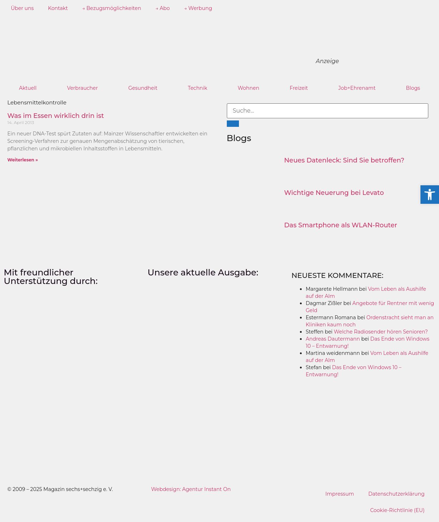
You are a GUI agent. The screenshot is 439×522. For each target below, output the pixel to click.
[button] (429, 194)
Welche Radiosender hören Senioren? (381, 332)
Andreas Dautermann (333, 339)
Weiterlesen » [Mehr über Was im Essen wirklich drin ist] (22, 159)
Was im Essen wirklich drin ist (55, 116)
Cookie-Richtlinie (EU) (397, 510)
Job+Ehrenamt (357, 88)
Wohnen (248, 88)
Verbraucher (82, 88)
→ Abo (162, 8)
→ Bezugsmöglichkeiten (111, 8)
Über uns (22, 8)
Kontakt (58, 8)
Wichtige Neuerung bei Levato (334, 193)
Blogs (413, 88)
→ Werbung (198, 8)
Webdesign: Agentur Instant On (191, 489)
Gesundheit (143, 88)
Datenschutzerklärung (396, 494)
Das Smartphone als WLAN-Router (340, 225)
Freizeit (299, 88)
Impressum (339, 494)
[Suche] (233, 123)
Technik (198, 88)
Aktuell (28, 88)
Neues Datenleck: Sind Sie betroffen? (344, 160)
